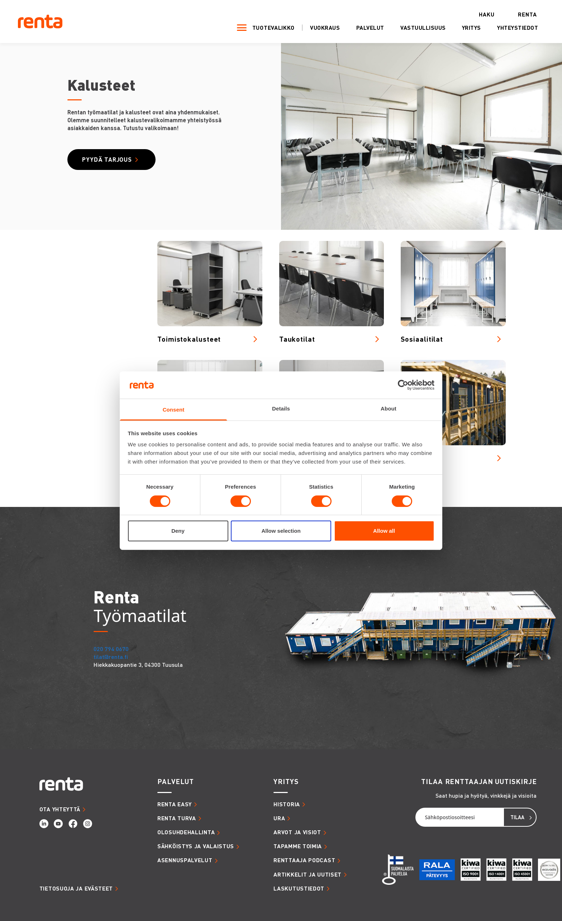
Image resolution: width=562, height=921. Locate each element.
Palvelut (362, 28)
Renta (519, 14)
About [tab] (388, 408)
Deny (178, 531)
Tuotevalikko (265, 28)
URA (279, 818)
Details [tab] (281, 408)
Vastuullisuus (415, 28)
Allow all (384, 531)
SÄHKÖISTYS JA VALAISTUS (195, 846)
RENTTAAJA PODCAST (304, 860)
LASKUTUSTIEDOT (298, 888)
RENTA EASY (174, 804)
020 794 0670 (111, 648)
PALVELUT (175, 781)
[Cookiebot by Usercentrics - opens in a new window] (403, 385)
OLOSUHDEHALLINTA (186, 832)
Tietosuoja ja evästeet (76, 888)
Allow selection (280, 531)
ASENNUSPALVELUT (185, 860)
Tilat (409, 458)
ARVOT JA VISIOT (297, 832)
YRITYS (285, 781)
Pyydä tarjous (107, 159)
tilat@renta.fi (111, 656)
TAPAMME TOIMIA (297, 846)
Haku (478, 14)
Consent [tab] (174, 410)
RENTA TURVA (176, 818)
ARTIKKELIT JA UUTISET (307, 874)
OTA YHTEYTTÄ (59, 809)
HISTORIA (286, 804)
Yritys (463, 28)
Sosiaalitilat (422, 339)
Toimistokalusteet (189, 339)
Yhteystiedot (509, 28)
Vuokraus (317, 28)
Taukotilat (297, 339)
